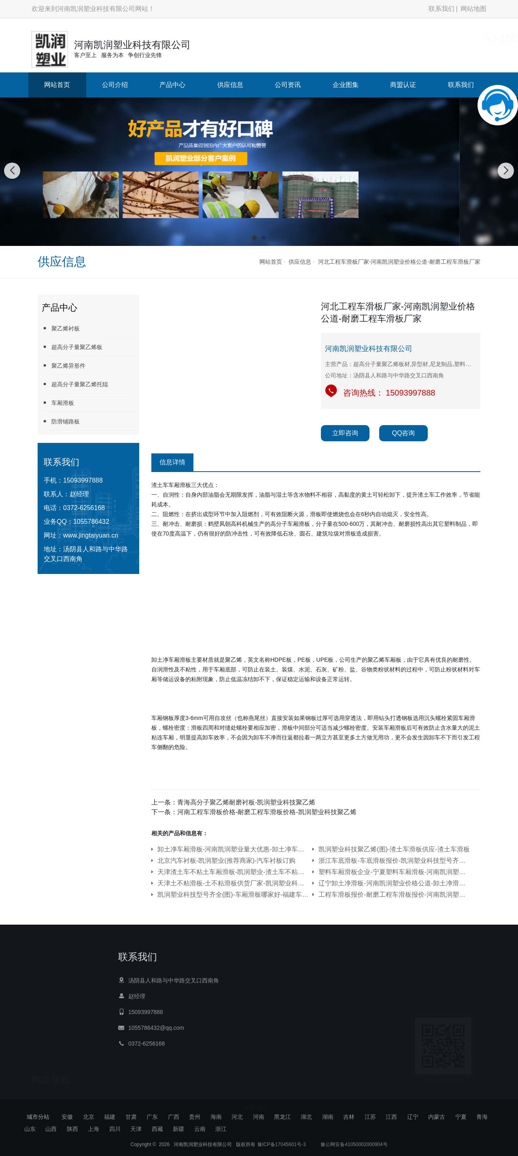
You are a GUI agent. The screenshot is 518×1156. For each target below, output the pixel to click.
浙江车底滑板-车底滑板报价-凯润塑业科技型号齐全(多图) (394, 860)
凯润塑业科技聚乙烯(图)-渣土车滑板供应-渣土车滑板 (393, 849)
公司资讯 (288, 84)
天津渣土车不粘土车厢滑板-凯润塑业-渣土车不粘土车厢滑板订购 (233, 871)
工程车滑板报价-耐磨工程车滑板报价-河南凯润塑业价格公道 (394, 894)
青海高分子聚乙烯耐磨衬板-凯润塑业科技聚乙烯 (246, 802)
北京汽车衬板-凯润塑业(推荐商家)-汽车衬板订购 (226, 860)
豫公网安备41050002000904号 (353, 1150)
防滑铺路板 (61, 421)
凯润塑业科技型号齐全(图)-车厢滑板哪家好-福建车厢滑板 (233, 894)
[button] (255, 238)
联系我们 (441, 8)
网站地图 (473, 8)
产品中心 (172, 84)
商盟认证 (403, 84)
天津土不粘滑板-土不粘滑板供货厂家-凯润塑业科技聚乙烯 (233, 883)
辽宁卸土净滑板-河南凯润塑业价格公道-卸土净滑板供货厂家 (394, 883)
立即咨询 (345, 433)
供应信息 (230, 84)
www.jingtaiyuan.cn (90, 535)
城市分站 (38, 1117)
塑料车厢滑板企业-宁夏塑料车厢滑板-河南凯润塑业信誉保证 (394, 871)
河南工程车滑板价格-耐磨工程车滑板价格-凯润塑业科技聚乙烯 (267, 812)
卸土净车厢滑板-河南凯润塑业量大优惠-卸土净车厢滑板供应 (233, 849)
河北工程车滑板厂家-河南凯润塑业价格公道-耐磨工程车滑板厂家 (399, 261)
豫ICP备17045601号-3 (281, 1150)
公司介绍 (115, 84)
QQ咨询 (403, 433)
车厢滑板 (58, 402)
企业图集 (346, 84)
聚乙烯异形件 (63, 365)
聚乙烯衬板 (61, 328)
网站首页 (57, 84)
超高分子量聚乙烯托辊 (75, 384)
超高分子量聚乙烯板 (72, 346)
